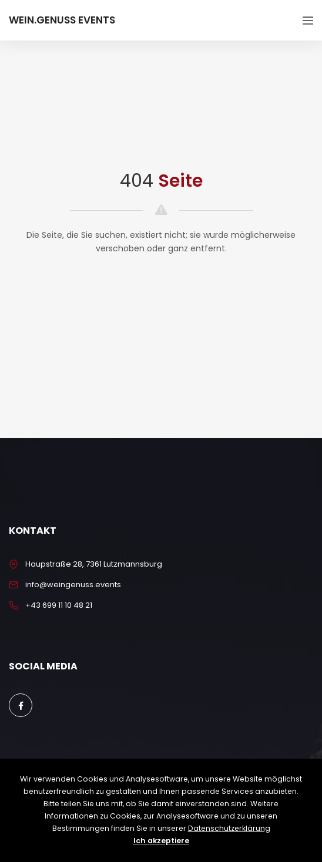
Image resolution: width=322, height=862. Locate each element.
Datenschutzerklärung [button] (229, 828)
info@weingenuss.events (73, 584)
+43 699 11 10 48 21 (58, 605)
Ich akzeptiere (161, 841)
